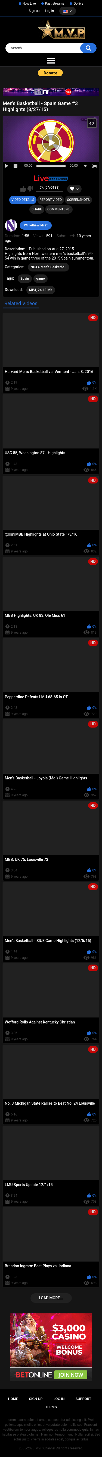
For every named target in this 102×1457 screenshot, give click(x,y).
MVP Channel (45, 1448)
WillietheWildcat (36, 225)
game (40, 278)
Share (37, 209)
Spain (24, 278)
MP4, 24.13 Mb (40, 290)
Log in (49, 11)
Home (13, 1399)
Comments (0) (58, 209)
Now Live (29, 3)
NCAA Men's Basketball (48, 267)
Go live (78, 3)
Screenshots (78, 200)
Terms (51, 1407)
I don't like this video (30, 189)
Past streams (54, 3)
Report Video (51, 200)
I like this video (23, 189)
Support (83, 1399)
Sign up (34, 11)
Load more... (51, 1298)
